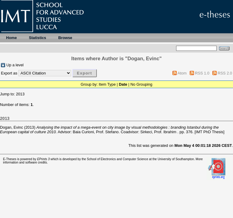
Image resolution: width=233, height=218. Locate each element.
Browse (65, 37)
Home (11, 37)
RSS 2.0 (225, 73)
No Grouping (141, 84)
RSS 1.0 (202, 73)
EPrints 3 (43, 159)
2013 (20, 94)
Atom (182, 73)
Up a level (15, 65)
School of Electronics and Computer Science (117, 159)
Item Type (107, 84)
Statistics (37, 37)
